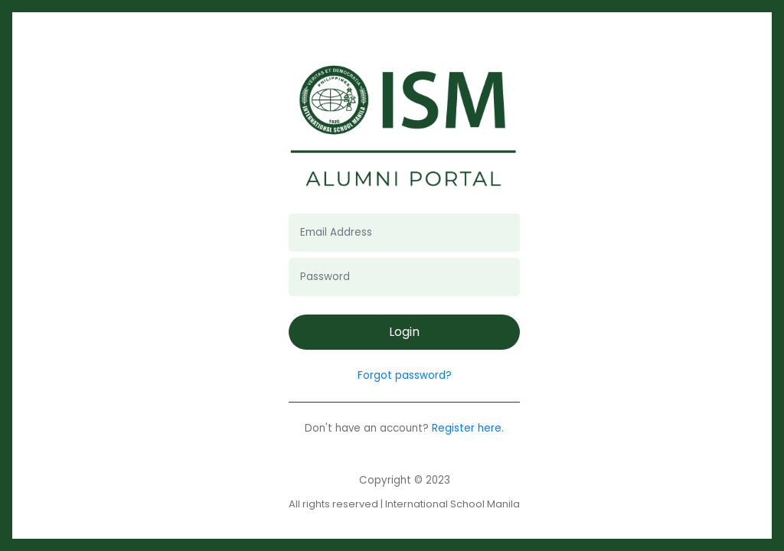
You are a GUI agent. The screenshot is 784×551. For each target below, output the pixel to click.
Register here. (468, 428)
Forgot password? (405, 375)
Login (404, 332)
